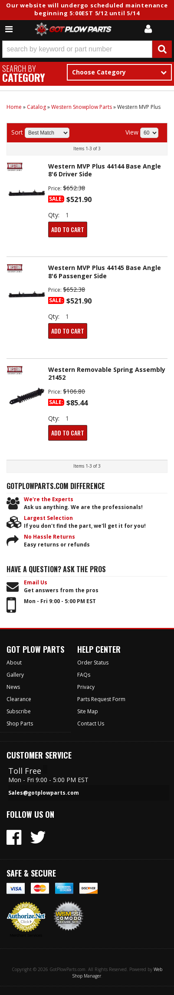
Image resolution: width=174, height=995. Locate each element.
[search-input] (77, 49)
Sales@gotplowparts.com (43, 792)
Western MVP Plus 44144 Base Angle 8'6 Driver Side (104, 170)
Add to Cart (67, 229)
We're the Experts (48, 499)
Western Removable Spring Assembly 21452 (106, 373)
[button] (87, 49)
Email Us (35, 582)
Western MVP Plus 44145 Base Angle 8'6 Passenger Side (104, 271)
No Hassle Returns (49, 536)
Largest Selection (48, 518)
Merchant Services (26, 935)
